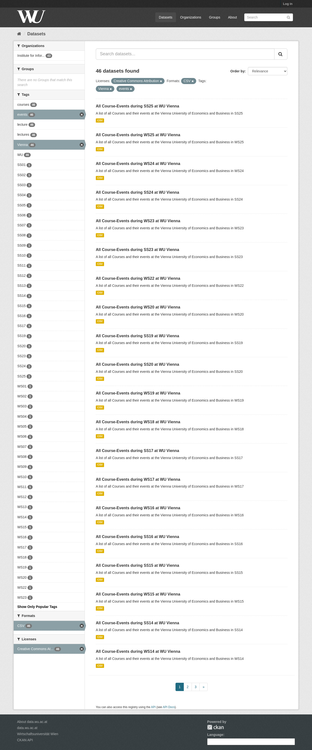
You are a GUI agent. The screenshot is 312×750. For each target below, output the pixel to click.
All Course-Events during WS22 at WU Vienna (138, 278)
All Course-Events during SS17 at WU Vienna (137, 451)
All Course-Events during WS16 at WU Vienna (138, 508)
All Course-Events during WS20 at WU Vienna (138, 307)
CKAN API (25, 740)
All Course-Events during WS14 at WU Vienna (138, 651)
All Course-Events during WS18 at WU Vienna (138, 422)
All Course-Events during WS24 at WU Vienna (138, 164)
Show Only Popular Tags (37, 607)
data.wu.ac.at (27, 728)
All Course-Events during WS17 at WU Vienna (138, 479)
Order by (237, 71)
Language (215, 735)
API (153, 707)
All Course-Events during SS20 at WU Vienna (137, 364)
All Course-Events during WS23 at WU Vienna (138, 221)
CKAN (215, 727)
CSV (100, 120)
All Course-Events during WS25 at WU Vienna (138, 135)
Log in (287, 4)
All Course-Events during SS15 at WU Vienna (137, 565)
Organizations (190, 17)
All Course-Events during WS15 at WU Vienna (138, 594)
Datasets (165, 17)
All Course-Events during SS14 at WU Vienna (137, 623)
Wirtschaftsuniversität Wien (37, 734)
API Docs (169, 707)
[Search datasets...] (185, 54)
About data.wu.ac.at (32, 722)
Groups (214, 17)
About (232, 17)
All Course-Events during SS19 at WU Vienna (137, 336)
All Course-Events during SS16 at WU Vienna (137, 537)
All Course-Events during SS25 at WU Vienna (137, 106)
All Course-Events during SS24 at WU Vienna (137, 192)
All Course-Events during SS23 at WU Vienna (137, 250)
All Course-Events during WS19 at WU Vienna (138, 393)
